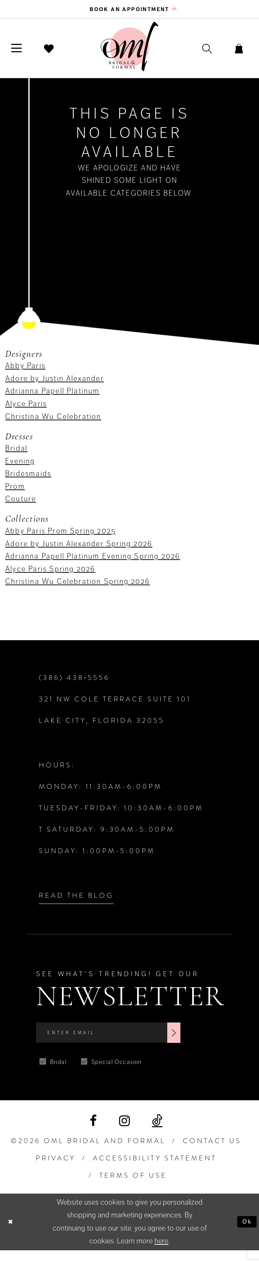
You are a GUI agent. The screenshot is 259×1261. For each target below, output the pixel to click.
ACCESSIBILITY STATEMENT (154, 1169)
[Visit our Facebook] (93, 1131)
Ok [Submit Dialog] (245, 1232)
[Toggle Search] (193, 53)
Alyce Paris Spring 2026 (50, 573)
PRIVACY (55, 1169)
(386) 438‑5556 (74, 683)
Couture (20, 503)
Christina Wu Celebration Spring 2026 (77, 586)
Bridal (16, 453)
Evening (20, 465)
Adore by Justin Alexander (54, 383)
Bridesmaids (28, 478)
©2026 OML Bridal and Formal (88, 1152)
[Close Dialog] (12, 1232)
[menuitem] (129, 11)
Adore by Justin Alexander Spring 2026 (78, 548)
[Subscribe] (212, 1041)
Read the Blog (76, 901)
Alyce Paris (26, 408)
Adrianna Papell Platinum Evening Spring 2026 (92, 561)
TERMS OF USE (133, 1186)
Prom (15, 491)
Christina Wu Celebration (53, 421)
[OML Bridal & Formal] (129, 51)
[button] (21, 53)
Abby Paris (25, 370)
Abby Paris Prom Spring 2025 (60, 536)
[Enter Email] (128, 1041)
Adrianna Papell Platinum (52, 396)
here (161, 1252)
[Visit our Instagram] (124, 1131)
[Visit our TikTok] (157, 1132)
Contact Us (212, 1152)
